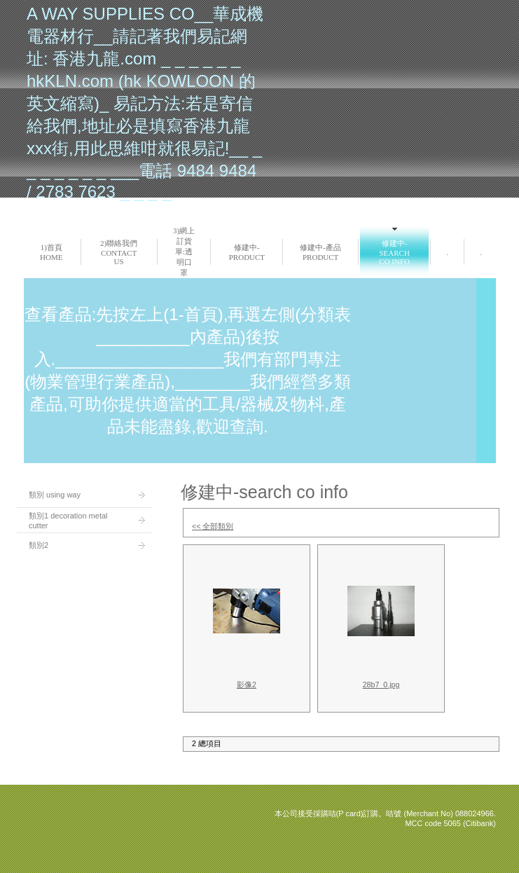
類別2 (38, 545)
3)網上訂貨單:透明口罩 (184, 251)
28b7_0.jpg (381, 684)
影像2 (246, 684)
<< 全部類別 (212, 526)
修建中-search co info (394, 252)
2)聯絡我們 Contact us (118, 252)
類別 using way (55, 494)
